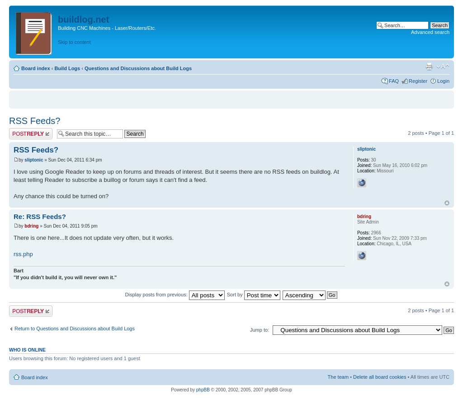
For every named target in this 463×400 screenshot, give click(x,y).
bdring (31, 226)
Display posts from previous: (175, 294)
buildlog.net (83, 19)
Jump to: (259, 330)
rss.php (23, 254)
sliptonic (33, 159)
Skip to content (74, 42)
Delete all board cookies (379, 377)
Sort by (253, 294)
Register (418, 81)
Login (443, 81)
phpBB (203, 389)
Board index (35, 68)
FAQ (394, 81)
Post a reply (30, 133)
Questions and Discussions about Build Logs (138, 68)
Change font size (442, 66)
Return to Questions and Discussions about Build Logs (74, 328)
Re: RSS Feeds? (40, 216)
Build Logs (67, 68)
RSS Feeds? (34, 121)
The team (338, 377)
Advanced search (430, 32)
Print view (429, 66)
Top (446, 202)
